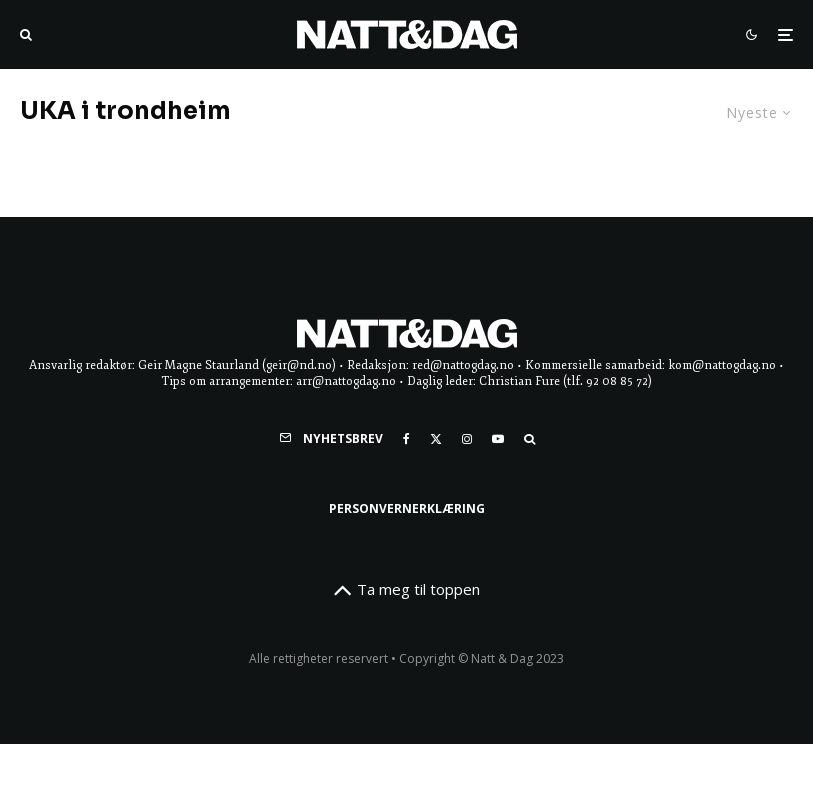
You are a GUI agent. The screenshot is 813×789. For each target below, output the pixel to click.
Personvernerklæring (407, 508)
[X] (436, 439)
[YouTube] (498, 439)
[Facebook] (406, 439)
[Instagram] (467, 439)
